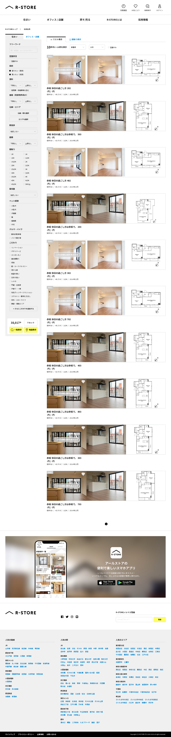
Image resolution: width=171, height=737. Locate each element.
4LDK (26, 180)
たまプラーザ (85, 722)
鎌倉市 (118, 684)
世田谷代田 (65, 676)
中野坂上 (77, 715)
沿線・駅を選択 (23, 113)
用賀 (88, 662)
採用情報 (143, 19)
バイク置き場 (15, 238)
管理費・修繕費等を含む (19, 90)
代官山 (63, 662)
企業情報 (40, 734)
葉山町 (137, 684)
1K (25, 154)
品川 (81, 651)
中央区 (137, 651)
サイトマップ (10, 734)
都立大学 (88, 659)
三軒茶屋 (64, 659)
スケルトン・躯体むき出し (20, 296)
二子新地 (75, 722)
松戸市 (154, 692)
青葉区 (124, 669)
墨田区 (126, 654)
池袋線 (7, 696)
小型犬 (12, 206)
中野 (95, 648)
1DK (11, 158)
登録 (159, 620)
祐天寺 (76, 662)
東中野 (100, 648)
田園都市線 (16, 674)
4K (25, 176)
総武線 (24, 648)
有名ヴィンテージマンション (20, 292)
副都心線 (23, 666)
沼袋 (71, 694)
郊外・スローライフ (17, 300)
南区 (161, 669)
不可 (12, 224)
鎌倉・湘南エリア (16, 304)
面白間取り (14, 259)
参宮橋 (63, 672)
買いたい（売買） (17, 74)
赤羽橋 (63, 715)
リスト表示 (56, 39)
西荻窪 (76, 651)
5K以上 (26, 184)
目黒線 (24, 674)
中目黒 (69, 662)
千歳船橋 (80, 672)
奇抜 (12, 262)
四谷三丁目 (65, 704)
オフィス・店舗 (32, 36)
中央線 (30, 648)
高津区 (118, 677)
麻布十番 (99, 712)
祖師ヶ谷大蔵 (90, 672)
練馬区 (144, 651)
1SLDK (12, 161)
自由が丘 (80, 659)
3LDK (26, 173)
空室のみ (13, 61)
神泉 (73, 683)
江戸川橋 (73, 704)
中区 (145, 669)
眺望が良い (14, 274)
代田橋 (102, 683)
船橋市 (124, 692)
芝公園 (69, 715)
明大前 (63, 686)
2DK (11, 165)
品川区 (118, 651)
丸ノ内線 (15, 663)
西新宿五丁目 (65, 712)
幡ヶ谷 (67, 683)
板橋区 (133, 654)
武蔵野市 (119, 662)
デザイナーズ (15, 251)
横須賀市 (145, 684)
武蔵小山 (103, 662)
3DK (11, 173)
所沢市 (150, 702)
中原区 (124, 677)
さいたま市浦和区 (151, 699)
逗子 (98, 722)
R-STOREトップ (11, 29)
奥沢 (68, 665)
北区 (138, 654)
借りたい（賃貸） (17, 71)
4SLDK (12, 184)
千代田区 (119, 654)
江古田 (77, 694)
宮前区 (137, 677)
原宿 (85, 648)
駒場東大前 (94, 683)
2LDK (26, 165)
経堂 (98, 672)
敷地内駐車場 (15, 234)
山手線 (7, 648)
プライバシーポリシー (26, 734)
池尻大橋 (96, 659)
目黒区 (133, 648)
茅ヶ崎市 (153, 684)
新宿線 (29, 656)
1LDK (26, 158)
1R (11, 154)
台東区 (151, 651)
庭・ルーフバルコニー (18, 266)
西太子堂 (95, 662)
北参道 (74, 701)
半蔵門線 (8, 666)
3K (25, 169)
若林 (81, 665)
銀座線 (7, 663)
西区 (150, 669)
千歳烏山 (85, 683)
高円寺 (69, 651)
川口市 (131, 702)
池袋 (106, 648)
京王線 (7, 689)
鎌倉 (93, 722)
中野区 (157, 648)
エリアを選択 (23, 119)
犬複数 (12, 213)
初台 (62, 683)
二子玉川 (75, 665)
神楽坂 (67, 701)
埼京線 (37, 648)
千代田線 (38, 663)
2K (25, 161)
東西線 (30, 663)
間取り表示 (75, 39)
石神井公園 (91, 694)
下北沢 (72, 676)
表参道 (81, 701)
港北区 (118, 669)
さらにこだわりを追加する (24, 308)
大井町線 (31, 674)
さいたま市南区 (121, 702)
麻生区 (144, 677)
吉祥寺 (63, 651)
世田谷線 (39, 674)
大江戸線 (8, 656)
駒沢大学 (104, 659)
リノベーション (16, 247)
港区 (145, 648)
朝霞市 (144, 702)
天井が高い (14, 277)
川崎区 (151, 677)
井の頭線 (15, 689)
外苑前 (87, 704)
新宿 (90, 648)
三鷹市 (126, 662)
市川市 (118, 692)
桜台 (83, 694)
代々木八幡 (71, 672)
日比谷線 (23, 663)
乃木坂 (80, 704)
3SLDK (12, 176)
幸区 (156, 677)
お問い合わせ (51, 734)
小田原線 (8, 681)
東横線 (7, 674)
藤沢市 (124, 684)
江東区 (157, 651)
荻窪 (86, 651)
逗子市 (131, 684)
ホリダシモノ (15, 255)
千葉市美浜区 (145, 692)
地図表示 (30, 330)
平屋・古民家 (15, 285)
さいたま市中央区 (136, 699)
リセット (30, 322)
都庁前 (92, 712)
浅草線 (15, 656)
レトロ (12, 281)
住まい (26, 19)
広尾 (62, 701)
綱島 (68, 722)
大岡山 (63, 665)
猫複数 (12, 221)
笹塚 (78, 683)
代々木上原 (99, 701)
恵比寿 (63, 648)
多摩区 (131, 677)
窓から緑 (13, 270)
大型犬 (12, 209)
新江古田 (75, 712)
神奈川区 (132, 669)
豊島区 (131, 651)
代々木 (79, 648)
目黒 (68, 648)
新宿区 (151, 648)
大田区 (124, 651)
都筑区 (155, 669)
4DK (11, 180)
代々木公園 (89, 701)
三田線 (22, 656)
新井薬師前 (65, 694)
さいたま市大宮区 (122, 699)
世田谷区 (119, 648)
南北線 (15, 666)
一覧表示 (16, 330)
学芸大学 (72, 659)
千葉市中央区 (134, 692)
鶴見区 (139, 669)
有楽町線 (46, 663)
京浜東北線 (16, 648)
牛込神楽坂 (84, 712)
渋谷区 (126, 648)
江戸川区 (145, 654)
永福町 (69, 686)
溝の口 (63, 722)
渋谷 (73, 648)
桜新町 (82, 662)
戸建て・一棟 (15, 289)
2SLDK (12, 169)
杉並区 (139, 648)
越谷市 (137, 702)
